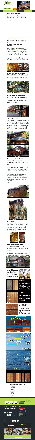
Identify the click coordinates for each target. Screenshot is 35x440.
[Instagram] (9, 406)
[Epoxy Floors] (7, 402)
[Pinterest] (13, 406)
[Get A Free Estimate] (21, 401)
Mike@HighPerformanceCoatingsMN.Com (23, 411)
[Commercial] (11, 403)
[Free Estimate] (15, 9)
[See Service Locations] (21, 403)
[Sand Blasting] (15, 403)
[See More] (18, 437)
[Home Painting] (15, 402)
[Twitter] (12, 406)
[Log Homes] (11, 402)
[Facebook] (10, 406)
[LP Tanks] (7, 403)
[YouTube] (15, 406)
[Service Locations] (15, 8)
